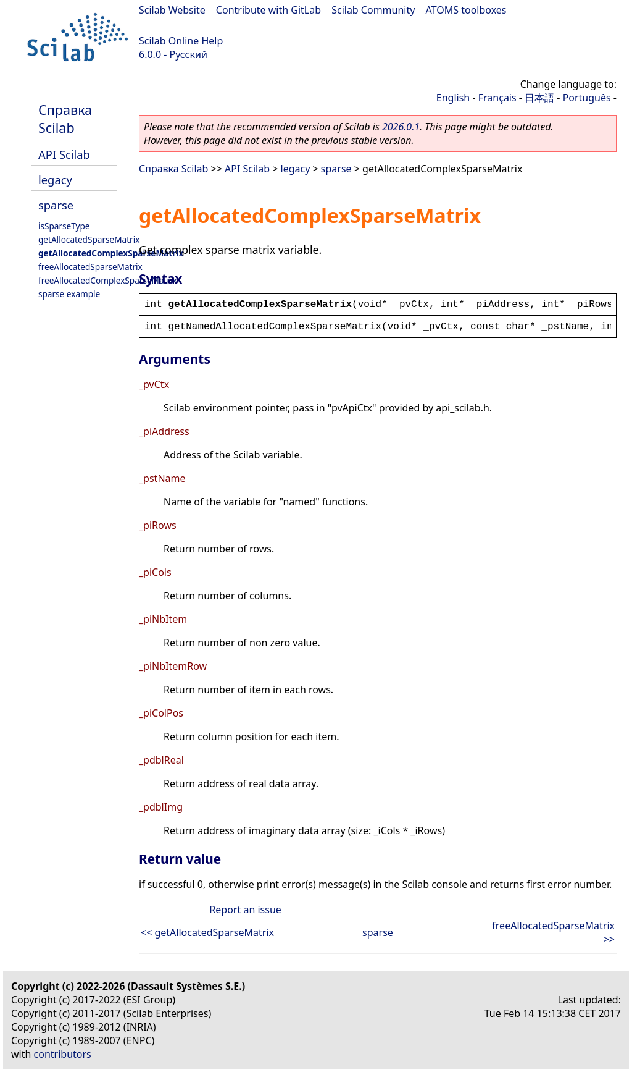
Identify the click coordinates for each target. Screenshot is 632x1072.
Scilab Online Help (181, 41)
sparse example (69, 294)
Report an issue (245, 909)
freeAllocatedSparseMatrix (90, 266)
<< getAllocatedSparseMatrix (207, 932)
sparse (55, 205)
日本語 (539, 97)
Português (587, 97)
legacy (55, 179)
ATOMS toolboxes (466, 10)
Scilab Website (172, 10)
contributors (62, 1054)
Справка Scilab (65, 119)
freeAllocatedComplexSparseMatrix (107, 280)
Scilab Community (373, 10)
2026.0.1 (401, 126)
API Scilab (64, 154)
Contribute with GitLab (268, 10)
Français (497, 97)
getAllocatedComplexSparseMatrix (110, 253)
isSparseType (64, 226)
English (453, 97)
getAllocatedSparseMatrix (88, 239)
